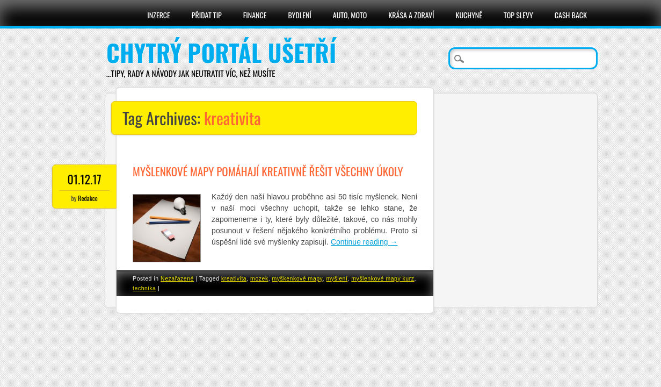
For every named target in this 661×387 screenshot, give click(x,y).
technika (144, 288)
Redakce (87, 198)
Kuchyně (469, 14)
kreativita (233, 278)
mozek (259, 278)
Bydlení (299, 14)
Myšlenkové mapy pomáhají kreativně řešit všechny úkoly (268, 171)
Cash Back (571, 14)
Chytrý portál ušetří (221, 52)
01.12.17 (84, 179)
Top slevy (518, 14)
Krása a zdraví (411, 14)
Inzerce (158, 14)
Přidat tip (207, 14)
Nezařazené (177, 278)
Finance (255, 14)
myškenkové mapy (297, 278)
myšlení (337, 278)
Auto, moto (350, 14)
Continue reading (364, 242)
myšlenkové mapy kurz (382, 278)
